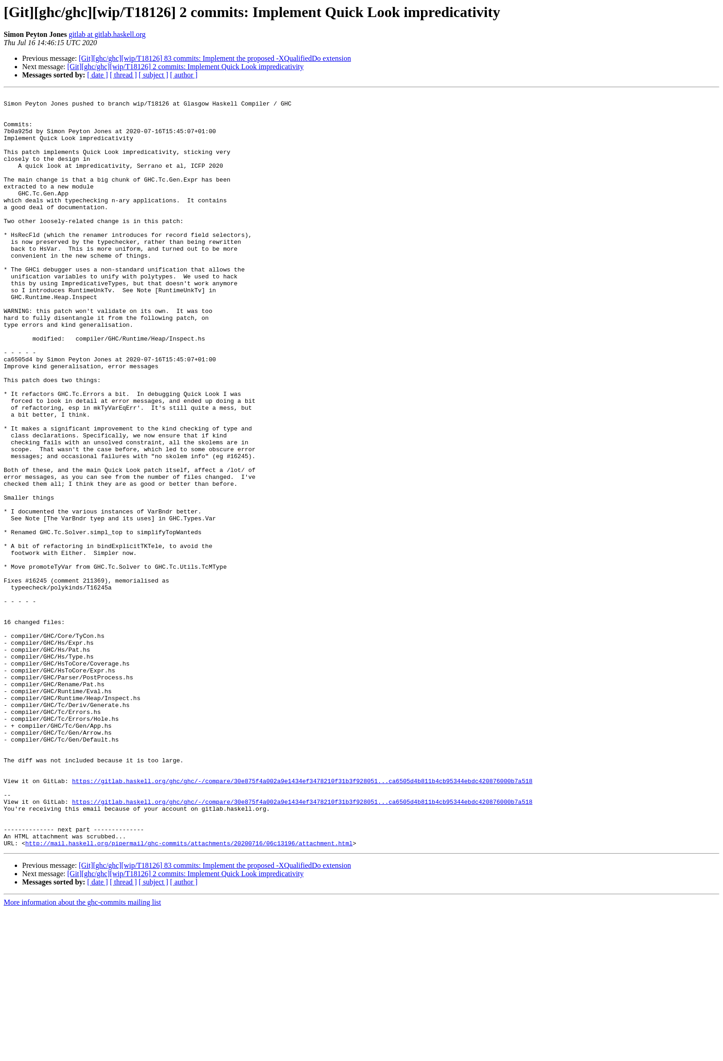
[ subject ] (153, 75)
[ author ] (184, 75)
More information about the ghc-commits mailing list (82, 1053)
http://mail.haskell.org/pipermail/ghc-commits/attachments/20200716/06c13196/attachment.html (189, 994)
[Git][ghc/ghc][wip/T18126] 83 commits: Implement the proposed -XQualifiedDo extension (215, 58)
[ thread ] (123, 75)
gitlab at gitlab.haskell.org (107, 34)
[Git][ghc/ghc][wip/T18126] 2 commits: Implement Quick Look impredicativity (185, 67)
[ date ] (97, 75)
